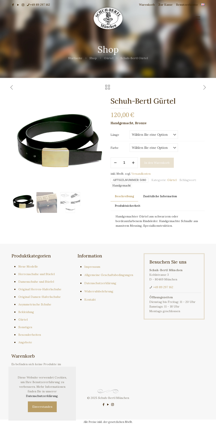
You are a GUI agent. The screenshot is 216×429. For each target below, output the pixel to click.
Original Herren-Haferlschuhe (39, 289)
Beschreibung (124, 196)
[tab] (124, 196)
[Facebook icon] (103, 404)
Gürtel (108, 58)
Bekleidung (26, 312)
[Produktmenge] (124, 162)
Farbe (115, 148)
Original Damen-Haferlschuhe (39, 297)
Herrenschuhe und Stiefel (36, 274)
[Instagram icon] (112, 404)
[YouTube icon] (108, 404)
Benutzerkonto (187, 5)
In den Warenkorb (157, 163)
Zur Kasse (165, 5)
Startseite (75, 58)
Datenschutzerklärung (100, 283)
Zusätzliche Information (160, 196)
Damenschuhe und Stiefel (36, 282)
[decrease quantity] (115, 162)
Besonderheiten (29, 335)
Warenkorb (147, 5)
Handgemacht (121, 185)
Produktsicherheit (127, 206)
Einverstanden (42, 407)
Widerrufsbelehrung (98, 291)
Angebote (25, 342)
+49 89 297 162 (163, 287)
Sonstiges (25, 327)
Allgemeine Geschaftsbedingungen (108, 275)
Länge (115, 135)
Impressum (92, 267)
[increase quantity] (133, 162)
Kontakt (90, 299)
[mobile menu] (197, 17)
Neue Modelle (28, 266)
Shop (93, 58)
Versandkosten (141, 173)
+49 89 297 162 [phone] (40, 5)
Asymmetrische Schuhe (34, 304)
